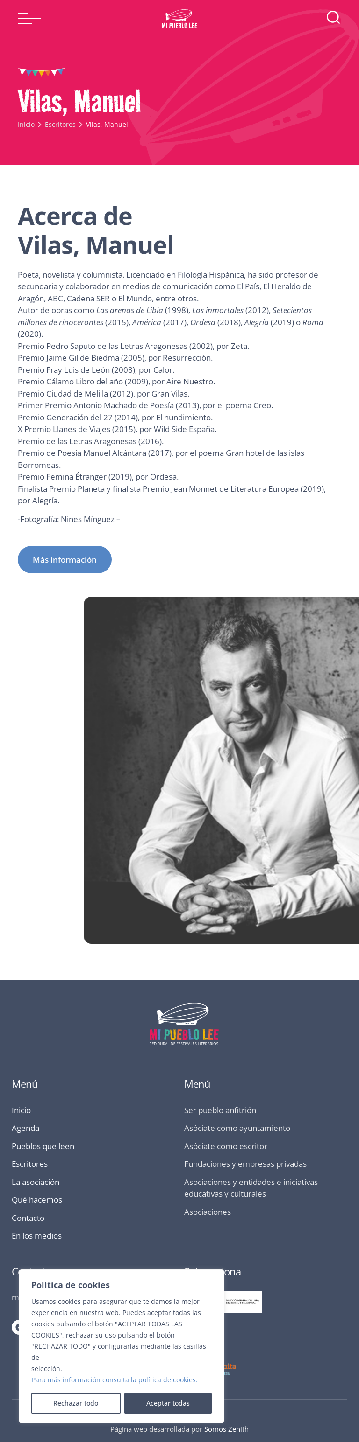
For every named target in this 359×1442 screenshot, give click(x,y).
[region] (121, 1346)
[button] (29, 18)
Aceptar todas (168, 1403)
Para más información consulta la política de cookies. (115, 1379)
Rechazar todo (75, 1403)
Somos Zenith (226, 1429)
